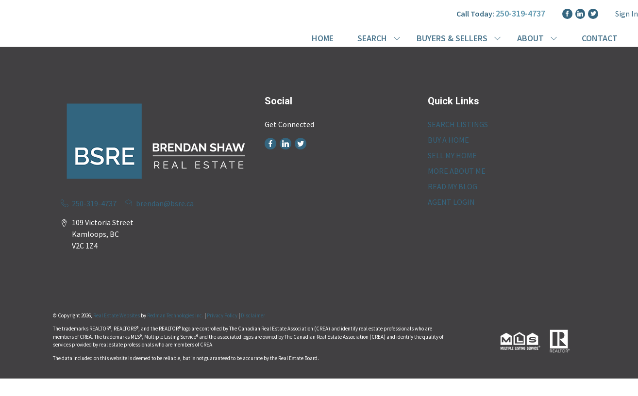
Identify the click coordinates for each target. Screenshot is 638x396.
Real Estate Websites (117, 315)
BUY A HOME (448, 140)
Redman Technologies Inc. (175, 315)
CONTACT (600, 38)
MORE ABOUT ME (457, 171)
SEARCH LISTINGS (458, 124)
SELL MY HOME (452, 155)
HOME (323, 38)
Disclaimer (253, 315)
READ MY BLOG (452, 186)
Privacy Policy (222, 315)
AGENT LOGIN (451, 202)
